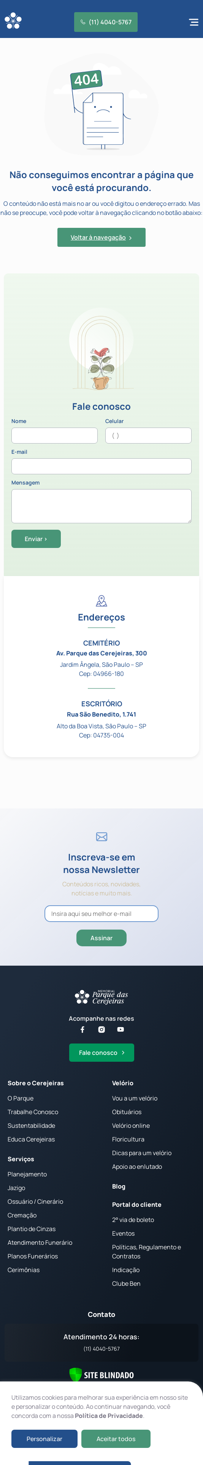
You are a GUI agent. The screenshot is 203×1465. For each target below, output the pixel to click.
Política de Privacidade (109, 1415)
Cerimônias (24, 1270)
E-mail (101, 461)
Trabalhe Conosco (33, 1112)
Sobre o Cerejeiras (36, 1083)
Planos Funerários (33, 1256)
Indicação (126, 1270)
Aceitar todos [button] (116, 1439)
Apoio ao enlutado (137, 1166)
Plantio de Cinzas (32, 1229)
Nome (54, 431)
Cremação (22, 1215)
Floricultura (128, 1139)
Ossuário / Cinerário (35, 1201)
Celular (148, 431)
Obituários (126, 1112)
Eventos (123, 1233)
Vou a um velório (134, 1098)
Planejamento (27, 1174)
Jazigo (16, 1188)
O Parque (20, 1098)
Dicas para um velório (141, 1153)
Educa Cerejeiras (31, 1139)
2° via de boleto (133, 1220)
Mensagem (101, 502)
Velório (122, 1083)
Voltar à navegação (101, 237)
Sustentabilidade (31, 1125)
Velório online (131, 1125)
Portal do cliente (137, 1204)
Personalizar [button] (44, 1439)
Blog (118, 1186)
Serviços (21, 1159)
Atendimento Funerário (40, 1242)
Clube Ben (126, 1283)
